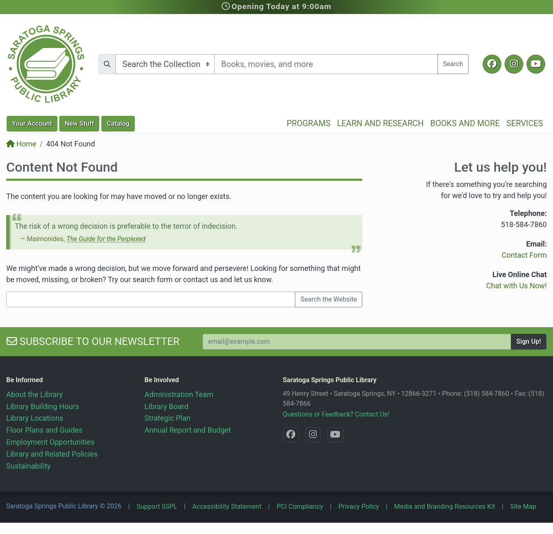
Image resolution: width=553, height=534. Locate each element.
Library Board (166, 406)
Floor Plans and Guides (44, 430)
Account (32, 123)
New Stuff (79, 123)
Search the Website (328, 299)
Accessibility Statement (226, 506)
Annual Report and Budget (187, 430)
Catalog (118, 123)
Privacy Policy (358, 506)
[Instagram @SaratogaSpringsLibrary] (514, 64)
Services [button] (524, 123)
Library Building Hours (42, 406)
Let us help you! (500, 167)
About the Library (34, 394)
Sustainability (28, 466)
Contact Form (524, 255)
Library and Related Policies (52, 454)
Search (453, 64)
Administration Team (178, 394)
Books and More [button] (465, 123)
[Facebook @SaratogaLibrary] (492, 64)
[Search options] (165, 64)
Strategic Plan (167, 418)
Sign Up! (528, 341)
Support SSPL (156, 506)
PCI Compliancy (300, 506)
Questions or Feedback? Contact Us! (336, 414)
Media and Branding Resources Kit (444, 506)
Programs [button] (308, 123)
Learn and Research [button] (380, 123)
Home (21, 143)
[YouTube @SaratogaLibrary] (536, 64)
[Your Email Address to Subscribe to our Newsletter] (357, 342)
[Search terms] (326, 64)
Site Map (523, 506)
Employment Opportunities (50, 442)
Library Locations (34, 418)
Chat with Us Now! (516, 285)
